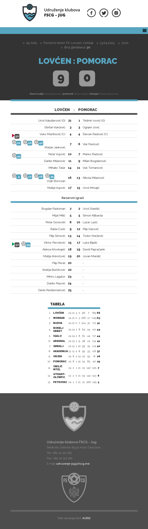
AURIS (86, 518)
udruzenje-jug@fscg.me (73, 463)
